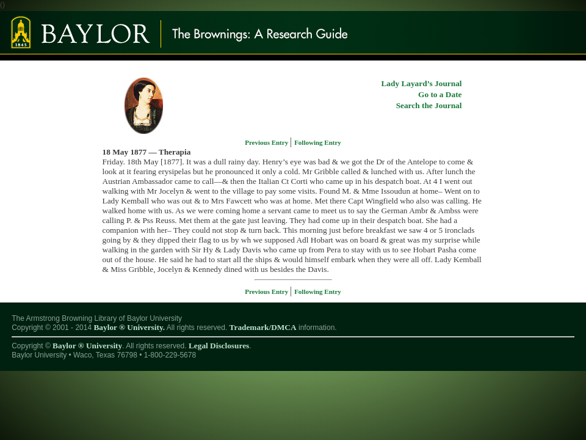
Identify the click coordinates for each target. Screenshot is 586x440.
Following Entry (317, 142)
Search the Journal (429, 105)
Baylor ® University (87, 345)
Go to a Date (439, 94)
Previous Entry (267, 142)
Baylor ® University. (129, 327)
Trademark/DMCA (263, 327)
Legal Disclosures (219, 345)
